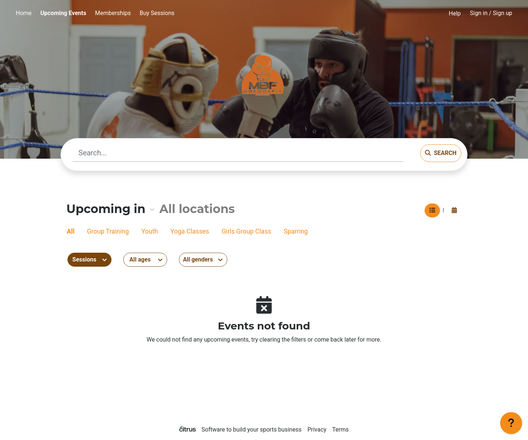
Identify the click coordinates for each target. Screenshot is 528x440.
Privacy (316, 429)
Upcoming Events (63, 13)
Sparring (296, 231)
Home (24, 13)
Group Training (108, 231)
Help (455, 13)
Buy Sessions (157, 13)
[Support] (511, 423)
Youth (149, 231)
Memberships (113, 13)
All (70, 231)
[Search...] (238, 153)
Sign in (491, 13)
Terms (340, 429)
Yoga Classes (189, 231)
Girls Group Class (246, 231)
